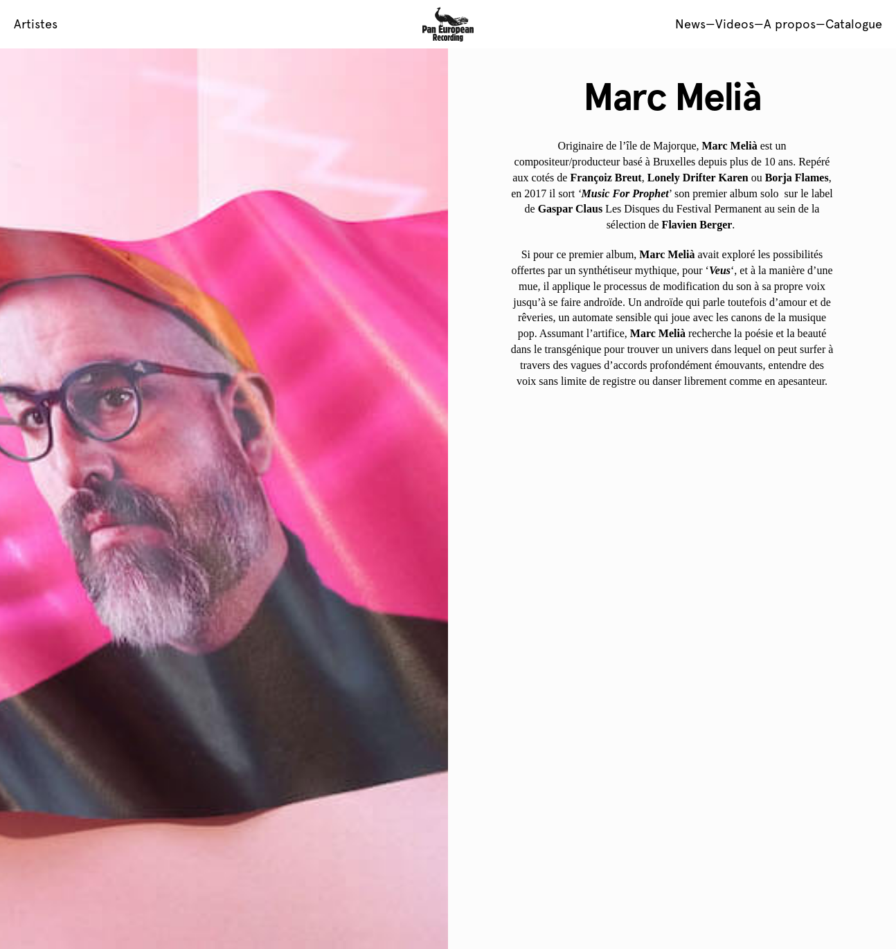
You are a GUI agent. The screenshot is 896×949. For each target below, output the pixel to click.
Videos (734, 24)
